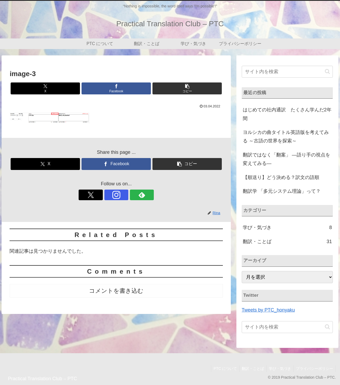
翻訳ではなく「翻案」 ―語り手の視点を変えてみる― (286, 159)
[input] (287, 72)
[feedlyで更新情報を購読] (128, 195)
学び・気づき (279, 368)
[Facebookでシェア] (116, 88)
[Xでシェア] (45, 88)
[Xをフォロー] (104, 195)
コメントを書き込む (116, 290)
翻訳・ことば (251, 368)
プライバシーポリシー (314, 368)
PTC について (222, 368)
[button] (187, 88)
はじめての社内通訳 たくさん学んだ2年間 (287, 114)
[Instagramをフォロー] (116, 195)
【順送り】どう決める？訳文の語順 (281, 177)
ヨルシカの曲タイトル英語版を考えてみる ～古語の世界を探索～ (286, 136)
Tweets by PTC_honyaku (268, 310)
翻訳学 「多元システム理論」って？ (282, 191)
